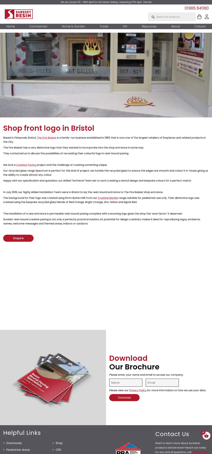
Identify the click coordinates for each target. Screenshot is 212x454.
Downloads (14, 443)
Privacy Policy (138, 390)
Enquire (18, 238)
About (175, 26)
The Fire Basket (46, 138)
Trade (104, 26)
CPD (58, 450)
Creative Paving (26, 165)
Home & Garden (73, 26)
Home (10, 26)
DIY (125, 26)
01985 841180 (197, 8)
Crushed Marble (108, 198)
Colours (200, 26)
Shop (59, 443)
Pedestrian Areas (18, 450)
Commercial (38, 26)
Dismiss (147, 2)
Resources (149, 26)
